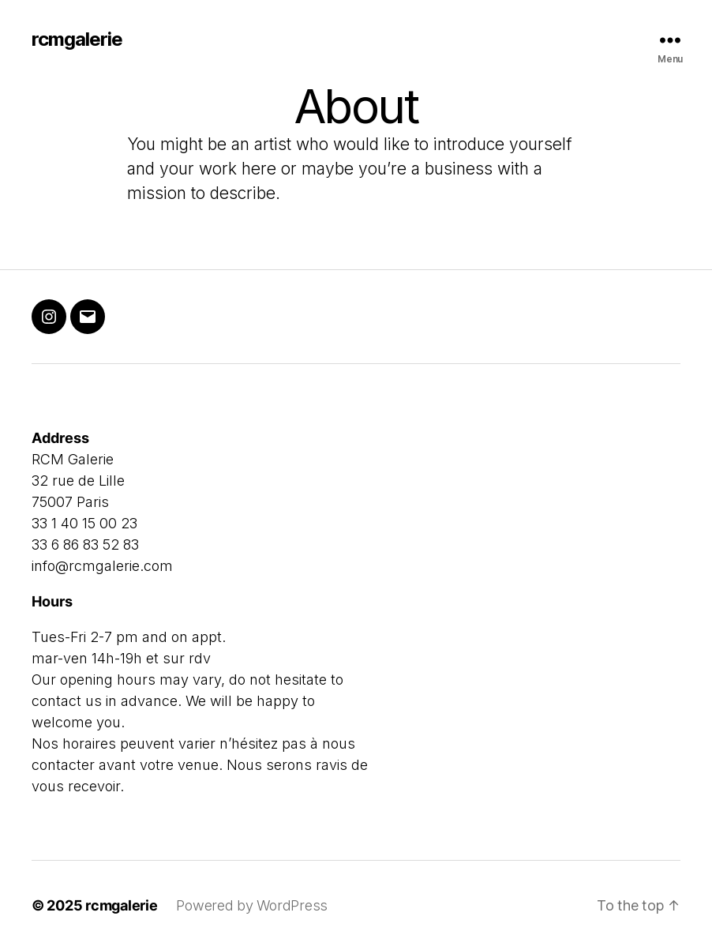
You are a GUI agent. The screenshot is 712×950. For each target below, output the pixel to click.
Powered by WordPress (252, 905)
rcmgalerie (77, 39)
